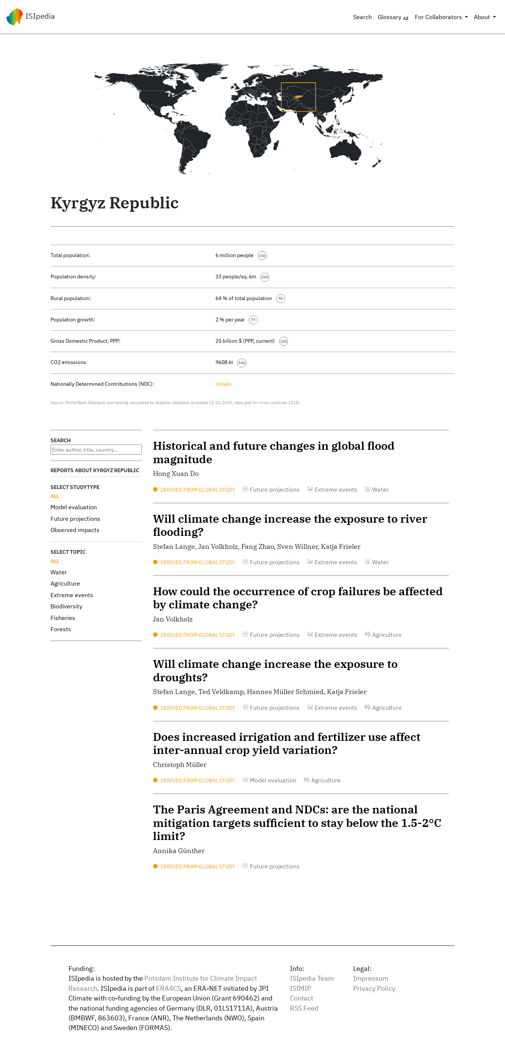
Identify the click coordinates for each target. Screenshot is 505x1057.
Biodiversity (66, 606)
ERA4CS (168, 988)
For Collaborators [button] (439, 17)
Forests (60, 629)
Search (362, 17)
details (223, 383)
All (54, 496)
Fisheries (62, 617)
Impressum (370, 978)
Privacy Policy (374, 988)
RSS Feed (304, 1008)
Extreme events (71, 595)
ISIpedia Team (312, 978)
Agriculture (65, 583)
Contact (301, 998)
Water (58, 572)
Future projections (75, 518)
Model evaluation (73, 507)
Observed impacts (75, 530)
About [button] (483, 17)
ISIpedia (30, 17)
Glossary (393, 17)
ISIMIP (300, 988)
